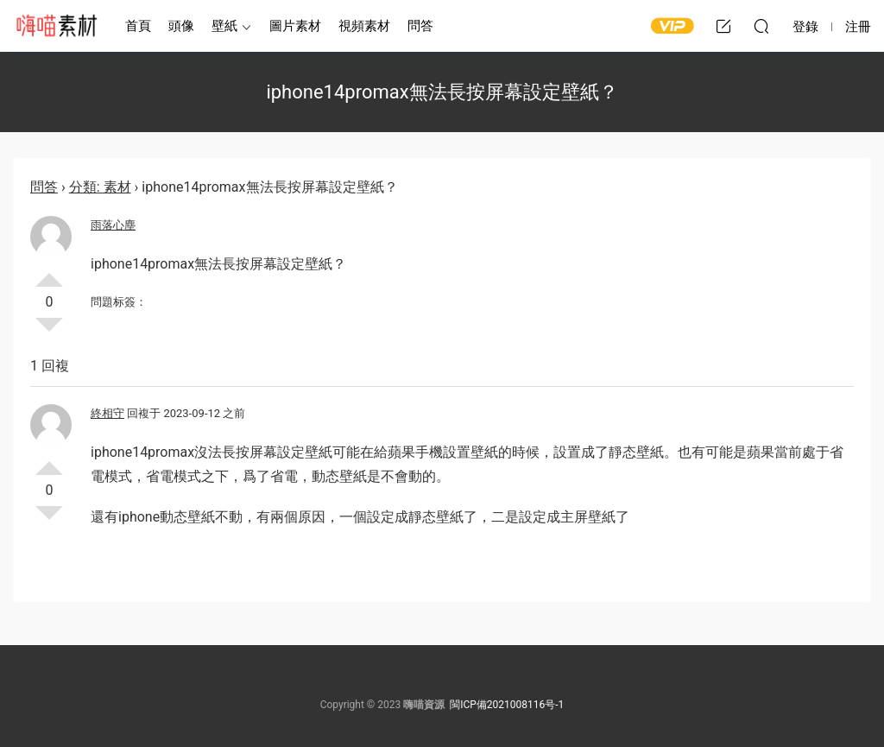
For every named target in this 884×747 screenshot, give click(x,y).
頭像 (181, 26)
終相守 (107, 413)
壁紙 (224, 26)
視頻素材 (364, 26)
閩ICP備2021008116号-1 (507, 705)
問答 (420, 26)
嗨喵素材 (56, 26)
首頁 (138, 26)
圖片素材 (295, 26)
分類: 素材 (100, 187)
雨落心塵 (113, 224)
